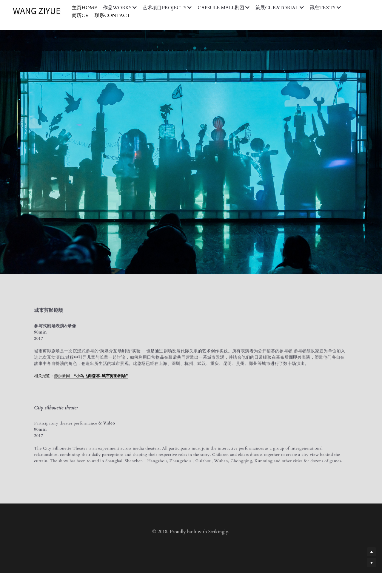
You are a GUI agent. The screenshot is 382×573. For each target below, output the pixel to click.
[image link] (39, 10)
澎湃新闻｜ (64, 377)
